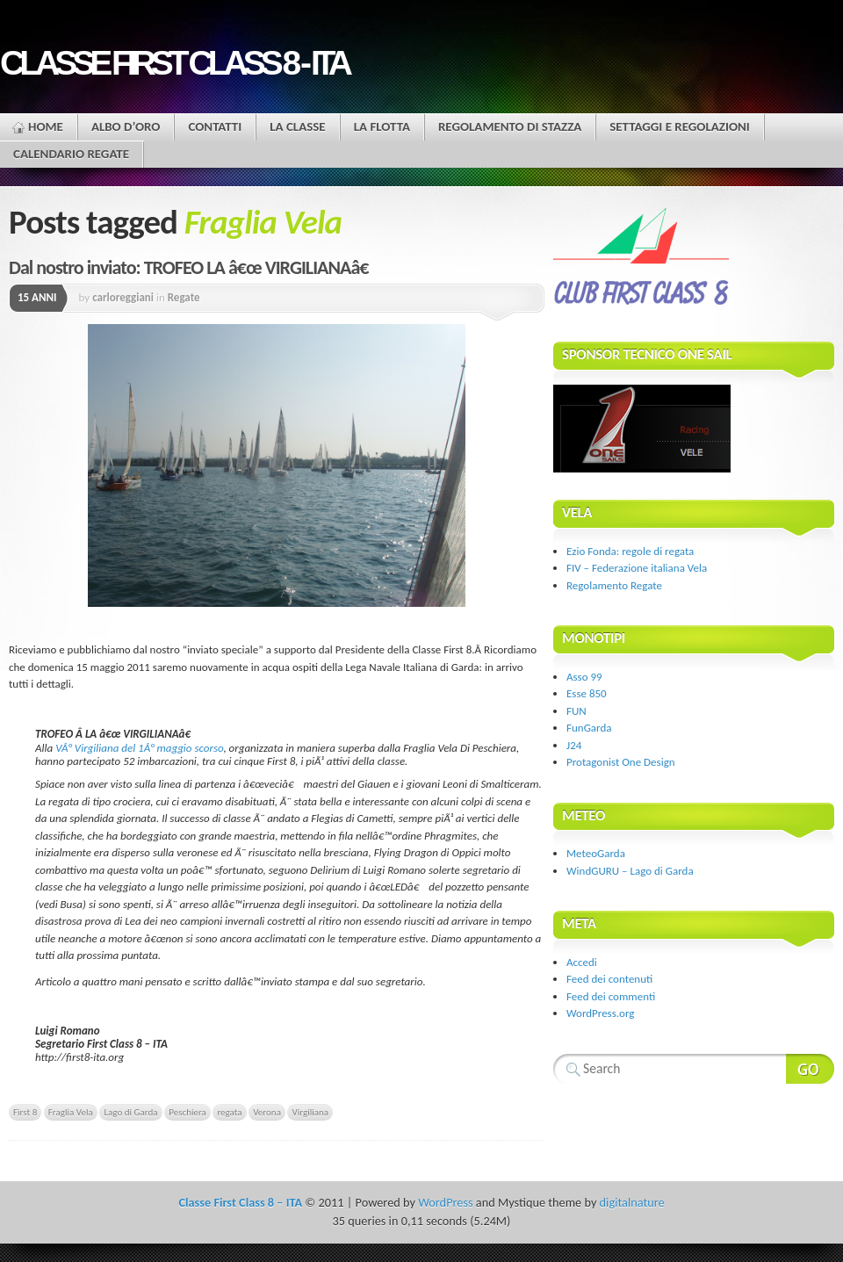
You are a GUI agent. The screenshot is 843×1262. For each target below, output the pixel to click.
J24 (573, 745)
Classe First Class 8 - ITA (174, 63)
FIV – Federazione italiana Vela (636, 567)
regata (229, 1112)
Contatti (214, 126)
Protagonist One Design (620, 761)
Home (45, 126)
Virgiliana (310, 1112)
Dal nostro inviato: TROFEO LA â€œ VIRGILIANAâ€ (194, 267)
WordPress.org (600, 1013)
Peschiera (187, 1112)
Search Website (810, 1069)
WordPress (445, 1202)
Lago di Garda (130, 1112)
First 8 (25, 1112)
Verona (267, 1112)
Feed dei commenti (610, 996)
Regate (184, 297)
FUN (576, 711)
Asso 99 (584, 676)
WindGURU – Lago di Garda (630, 870)
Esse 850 (586, 693)
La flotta (382, 126)
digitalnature (632, 1202)
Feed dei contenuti (609, 978)
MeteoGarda (595, 853)
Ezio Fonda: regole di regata (630, 551)
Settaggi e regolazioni (679, 126)
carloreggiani (123, 297)
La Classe (297, 126)
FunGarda (588, 727)
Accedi (581, 962)
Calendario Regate (71, 154)
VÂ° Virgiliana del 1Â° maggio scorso (139, 747)
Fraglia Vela (70, 1112)
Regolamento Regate (614, 585)
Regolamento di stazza (509, 126)
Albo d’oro (126, 126)
